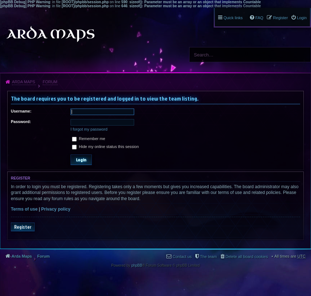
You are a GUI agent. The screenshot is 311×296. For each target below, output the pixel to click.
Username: (21, 111)
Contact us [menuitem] (182, 256)
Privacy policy (56, 209)
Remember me (88, 138)
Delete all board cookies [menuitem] (247, 256)
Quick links (233, 18)
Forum (50, 82)
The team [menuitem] (208, 256)
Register (22, 227)
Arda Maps (23, 82)
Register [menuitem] (280, 18)
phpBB (136, 265)
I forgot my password (89, 129)
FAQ (259, 18)
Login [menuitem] (302, 18)
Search (302, 54)
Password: (21, 121)
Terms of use (24, 209)
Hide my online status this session (105, 146)
